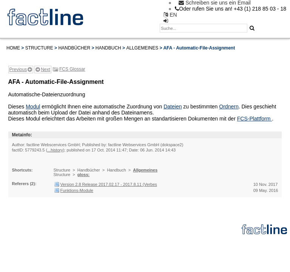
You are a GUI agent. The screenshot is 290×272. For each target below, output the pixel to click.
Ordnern (228, 107)
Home (13, 48)
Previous (18, 69)
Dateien (173, 107)
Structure (39, 48)
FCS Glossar (72, 69)
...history (55, 150)
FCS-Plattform (254, 119)
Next (45, 69)
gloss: (83, 174)
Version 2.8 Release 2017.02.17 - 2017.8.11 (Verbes (108, 184)
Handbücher (74, 48)
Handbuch (108, 48)
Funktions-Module (76, 190)
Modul (33, 107)
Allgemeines (142, 48)
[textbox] (203, 28)
